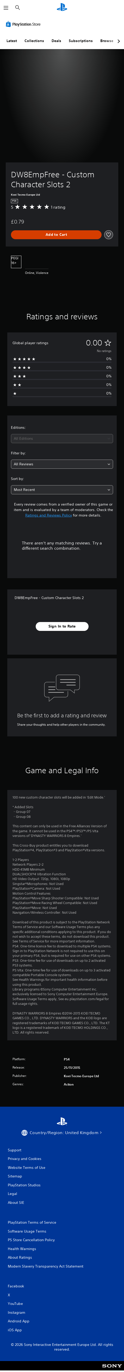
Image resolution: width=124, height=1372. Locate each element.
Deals (56, 40)
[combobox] (62, 438)
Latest (12, 40)
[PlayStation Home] (62, 8)
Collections (34, 40)
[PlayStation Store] (24, 24)
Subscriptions (81, 40)
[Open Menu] (6, 8)
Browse (106, 40)
